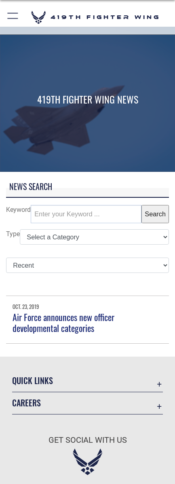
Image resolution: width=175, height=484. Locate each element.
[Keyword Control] (86, 214)
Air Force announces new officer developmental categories (63, 322)
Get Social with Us (87, 440)
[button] (13, 17)
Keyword (18, 209)
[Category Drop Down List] (94, 237)
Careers (26, 403)
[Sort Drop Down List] (87, 265)
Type (13, 234)
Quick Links (32, 381)
